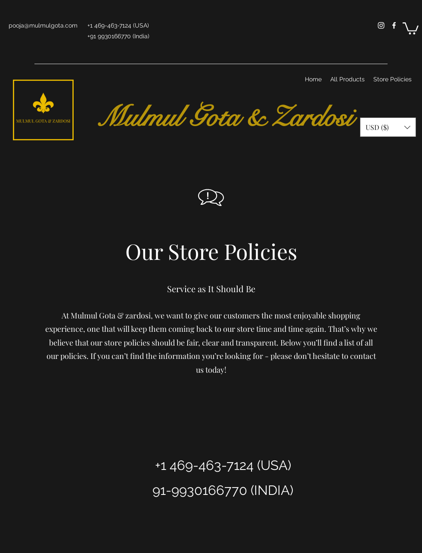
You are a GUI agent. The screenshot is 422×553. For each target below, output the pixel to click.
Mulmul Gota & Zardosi (221, 117)
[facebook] (394, 25)
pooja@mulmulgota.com (43, 25)
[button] (411, 27)
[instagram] (381, 25)
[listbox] (388, 127)
